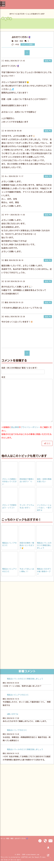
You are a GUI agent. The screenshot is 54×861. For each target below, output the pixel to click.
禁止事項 (15, 427)
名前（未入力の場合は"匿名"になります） (19, 368)
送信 (48, 443)
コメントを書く (28, 44)
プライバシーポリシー (30, 427)
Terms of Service (10, 859)
